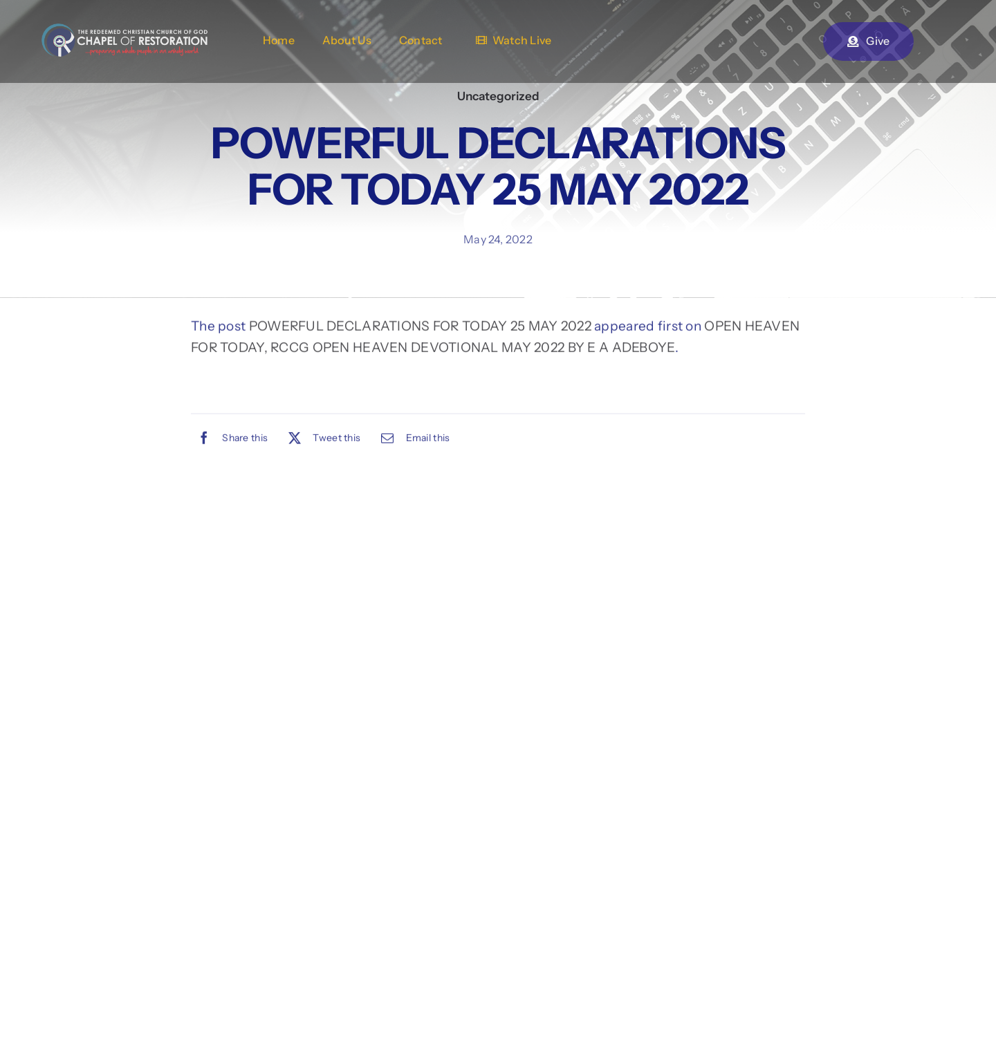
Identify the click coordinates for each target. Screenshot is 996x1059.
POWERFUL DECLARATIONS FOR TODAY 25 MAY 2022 (420, 327)
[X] (321, 439)
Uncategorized (498, 96)
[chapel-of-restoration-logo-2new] (125, 30)
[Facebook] (229, 439)
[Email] (412, 439)
